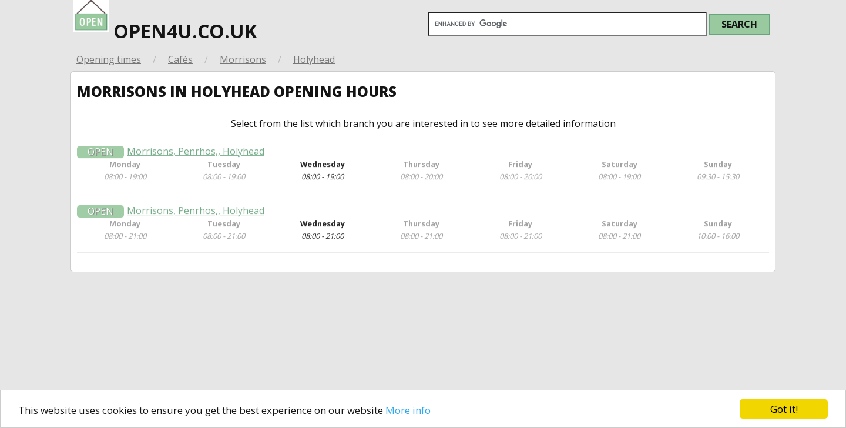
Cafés (180, 59)
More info (408, 410)
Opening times (108, 59)
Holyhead (314, 59)
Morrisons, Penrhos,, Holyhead (195, 156)
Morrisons (243, 59)
